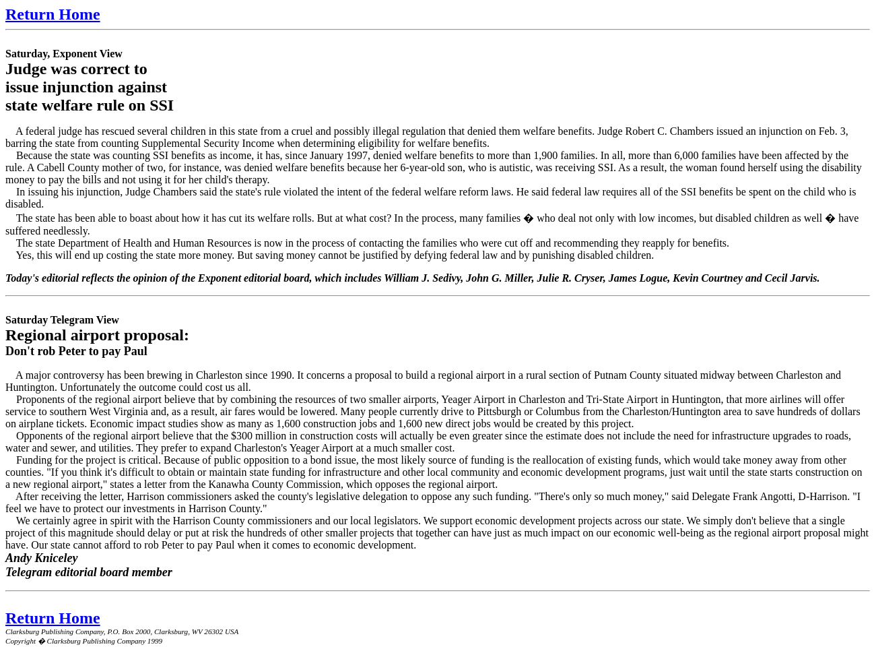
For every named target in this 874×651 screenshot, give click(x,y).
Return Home (52, 14)
